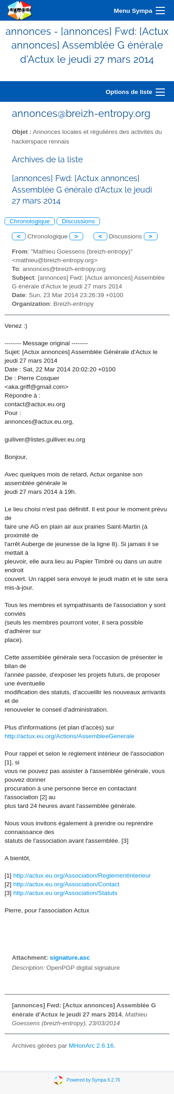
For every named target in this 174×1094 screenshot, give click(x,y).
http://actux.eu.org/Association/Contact (66, 884)
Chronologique (30, 221)
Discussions (78, 221)
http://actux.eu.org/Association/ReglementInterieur (82, 875)
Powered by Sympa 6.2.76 (93, 1080)
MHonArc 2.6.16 (91, 1045)
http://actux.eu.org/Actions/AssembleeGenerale (69, 736)
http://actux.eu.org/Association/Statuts (65, 893)
